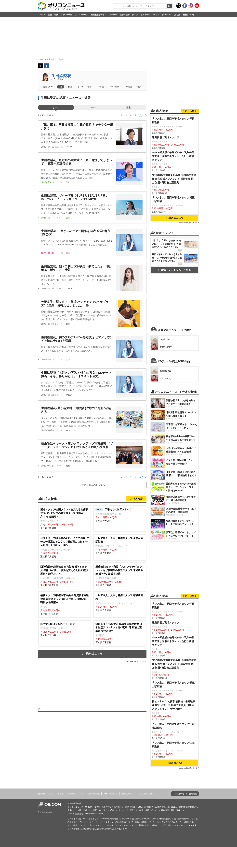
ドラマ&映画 (66, 15)
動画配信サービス (98, 15)
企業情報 (193, 794)
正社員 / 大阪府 (119, 515)
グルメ (135, 15)
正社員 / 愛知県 (64, 518)
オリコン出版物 (57, 793)
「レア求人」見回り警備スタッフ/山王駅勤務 (173, 744)
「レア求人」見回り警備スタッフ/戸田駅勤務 (173, 120)
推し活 (177, 15)
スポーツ (113, 15)
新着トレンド (189, 15)
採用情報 (180, 794)
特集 (128, 107)
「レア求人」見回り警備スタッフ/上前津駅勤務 (173, 726)
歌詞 (139, 87)
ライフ (156, 15)
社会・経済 (125, 15)
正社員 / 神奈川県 (64, 575)
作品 (70, 87)
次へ (141, 115)
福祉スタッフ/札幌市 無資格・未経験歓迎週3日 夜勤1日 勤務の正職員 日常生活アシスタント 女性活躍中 (173, 705)
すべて (56, 107)
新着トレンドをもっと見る (174, 269)
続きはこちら (94, 653)
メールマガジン (110, 793)
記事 (61, 87)
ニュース (92, 107)
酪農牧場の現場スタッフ (165, 137)
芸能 (50, 15)
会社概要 (42, 793)
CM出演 (128, 87)
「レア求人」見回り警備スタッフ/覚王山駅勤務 (173, 199)
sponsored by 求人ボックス (136, 661)
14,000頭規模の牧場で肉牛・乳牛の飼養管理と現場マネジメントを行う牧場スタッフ (173, 156)
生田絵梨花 (61, 75)
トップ (42, 15)
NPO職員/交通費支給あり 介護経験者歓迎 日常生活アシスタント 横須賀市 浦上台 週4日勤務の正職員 (174, 179)
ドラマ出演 (114, 87)
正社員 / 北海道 (119, 575)
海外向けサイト (128, 793)
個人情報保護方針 (147, 793)
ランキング (167, 15)
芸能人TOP (48, 87)
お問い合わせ (93, 793)
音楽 (56, 15)
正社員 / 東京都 (119, 633)
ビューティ (146, 15)
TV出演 (100, 87)
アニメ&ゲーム (81, 15)
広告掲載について (75, 793)
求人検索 (138, 498)
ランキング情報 (85, 87)
